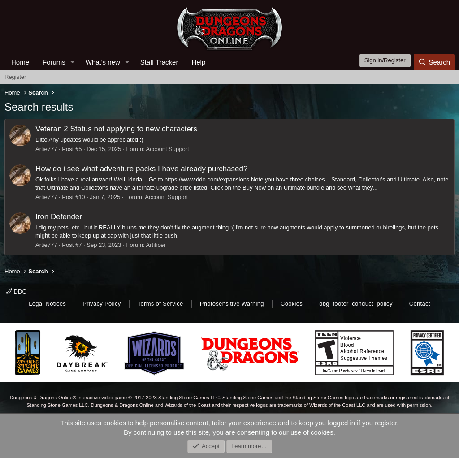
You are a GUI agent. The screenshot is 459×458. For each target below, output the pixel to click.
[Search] (434, 62)
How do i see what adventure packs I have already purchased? (141, 168)
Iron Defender (58, 216)
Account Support (167, 149)
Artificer (156, 245)
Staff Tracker (159, 62)
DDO (16, 291)
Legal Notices (47, 303)
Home (20, 62)
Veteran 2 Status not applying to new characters (116, 129)
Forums (54, 62)
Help (198, 62)
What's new (103, 62)
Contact (419, 303)
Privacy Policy (101, 303)
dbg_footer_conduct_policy (356, 303)
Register (15, 76)
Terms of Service (160, 303)
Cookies (292, 303)
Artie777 (46, 149)
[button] (72, 62)
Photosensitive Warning (232, 303)
